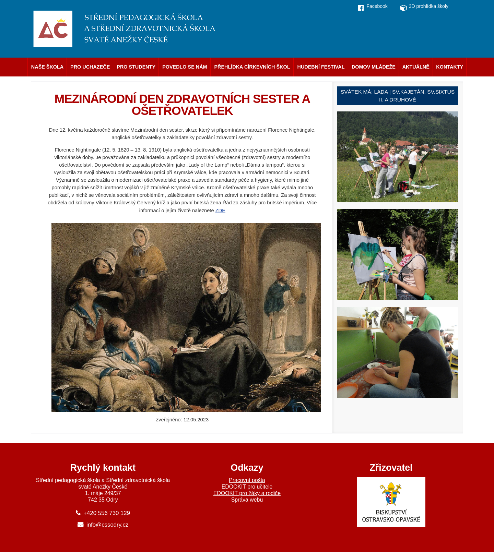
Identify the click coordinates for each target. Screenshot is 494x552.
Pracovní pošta (247, 480)
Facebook (376, 6)
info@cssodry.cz (107, 524)
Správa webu (247, 500)
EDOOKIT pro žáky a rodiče (247, 493)
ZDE (220, 210)
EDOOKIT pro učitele (247, 487)
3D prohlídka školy (428, 6)
